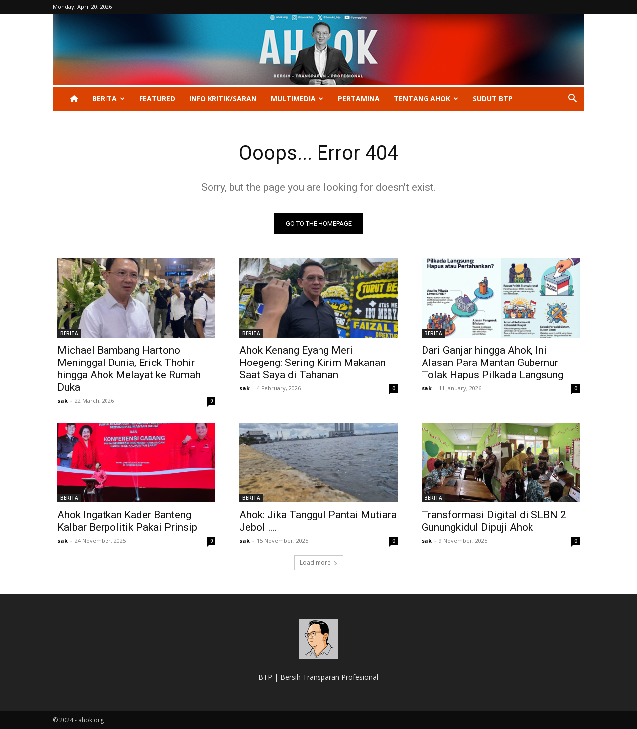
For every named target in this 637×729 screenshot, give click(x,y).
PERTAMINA (359, 98)
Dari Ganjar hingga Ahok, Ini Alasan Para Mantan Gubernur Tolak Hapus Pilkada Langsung (492, 362)
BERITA (108, 98)
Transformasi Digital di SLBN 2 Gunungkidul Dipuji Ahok (494, 521)
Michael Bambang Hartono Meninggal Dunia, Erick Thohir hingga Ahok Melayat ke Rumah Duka (129, 368)
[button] (572, 99)
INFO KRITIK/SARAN (223, 98)
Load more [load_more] (319, 562)
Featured (157, 98)
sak (62, 400)
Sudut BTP (493, 98)
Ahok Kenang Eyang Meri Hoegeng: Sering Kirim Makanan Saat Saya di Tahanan (312, 362)
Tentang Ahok (426, 98)
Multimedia (297, 98)
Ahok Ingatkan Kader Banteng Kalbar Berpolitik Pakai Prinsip (127, 521)
